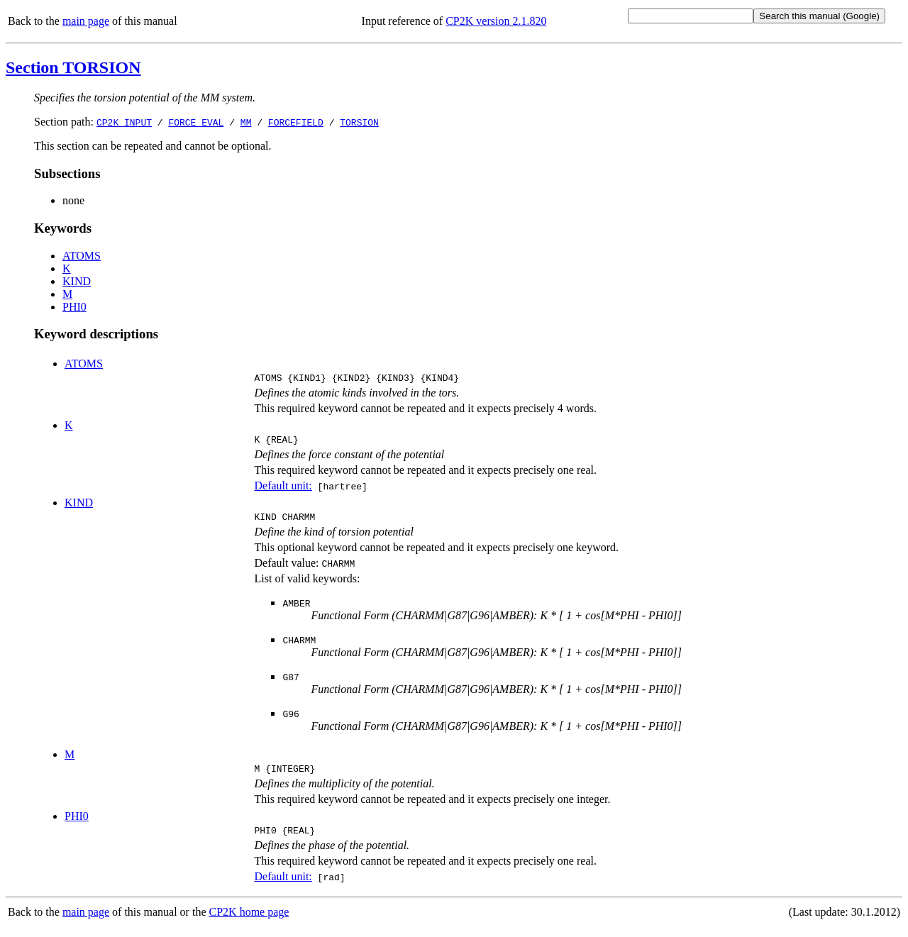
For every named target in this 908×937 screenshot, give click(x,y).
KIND (76, 281)
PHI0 (74, 307)
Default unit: (282, 490)
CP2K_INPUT (124, 122)
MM (246, 122)
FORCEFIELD (295, 122)
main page (85, 21)
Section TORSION (73, 67)
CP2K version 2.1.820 (495, 21)
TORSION (359, 122)
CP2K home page (249, 922)
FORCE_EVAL (195, 122)
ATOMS (81, 256)
